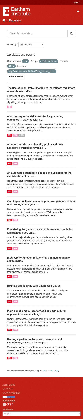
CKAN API (7, 388)
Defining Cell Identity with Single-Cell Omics (33, 286)
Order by (11, 44)
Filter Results (16, 76)
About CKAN (8, 385)
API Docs (54, 371)
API (9, 107)
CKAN (7, 404)
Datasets (15, 20)
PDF (9, 135)
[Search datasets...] (37, 33)
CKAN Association (11, 392)
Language (7, 409)
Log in (76, 2)
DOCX (21, 135)
